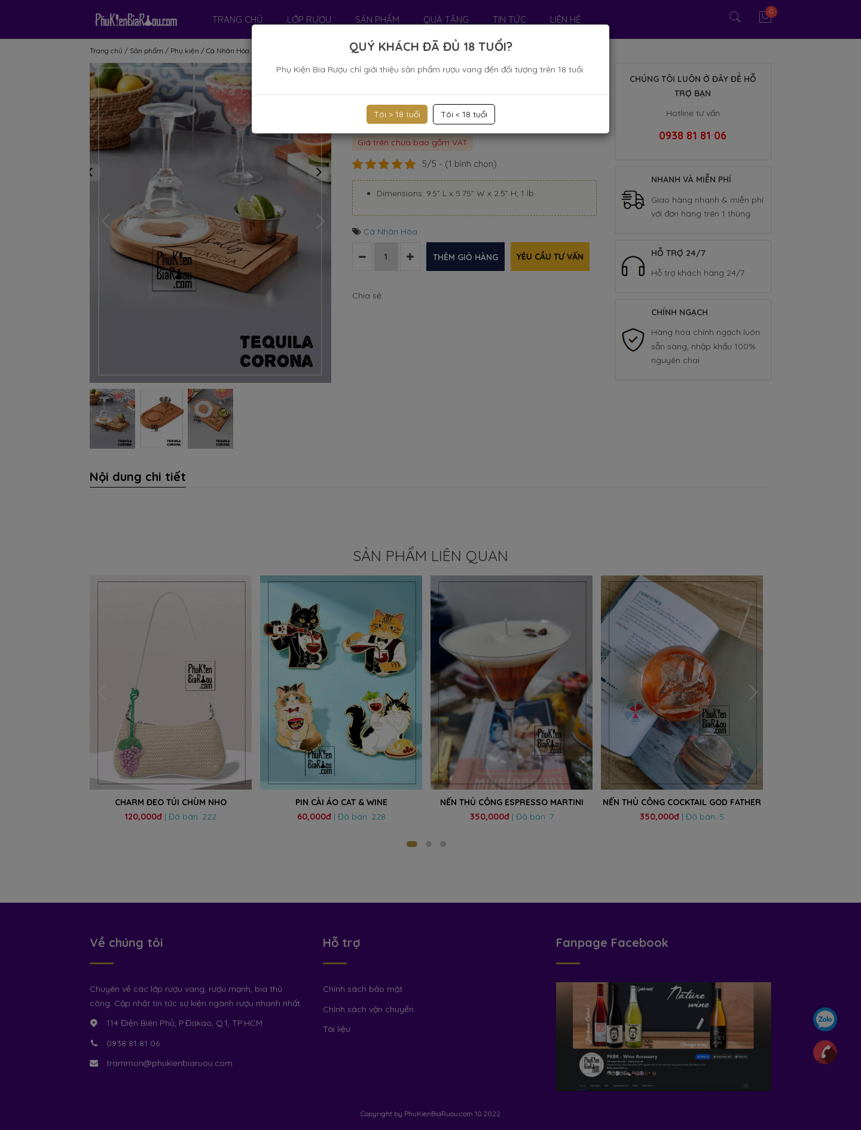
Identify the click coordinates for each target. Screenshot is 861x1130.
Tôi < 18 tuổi (464, 114)
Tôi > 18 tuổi (397, 114)
